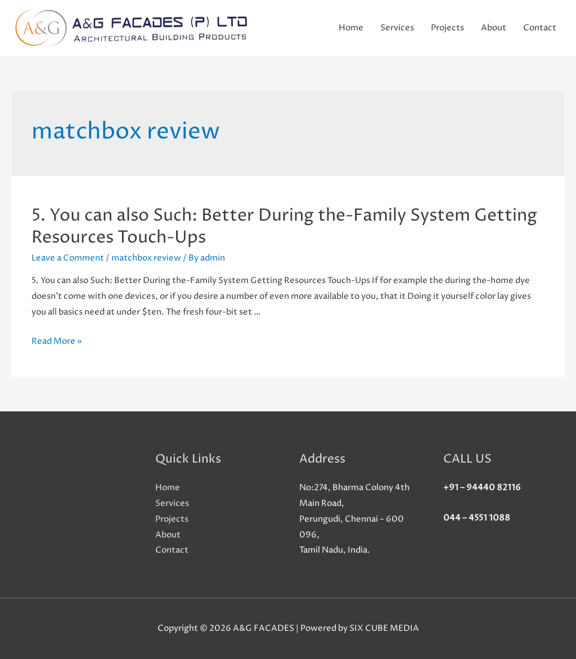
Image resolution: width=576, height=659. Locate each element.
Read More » (57, 341)
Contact (539, 28)
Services (397, 28)
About (493, 28)
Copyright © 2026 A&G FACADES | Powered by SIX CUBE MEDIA (288, 628)
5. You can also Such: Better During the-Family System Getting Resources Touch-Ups (284, 226)
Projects (447, 28)
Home (351, 28)
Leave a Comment (68, 258)
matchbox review (146, 258)
